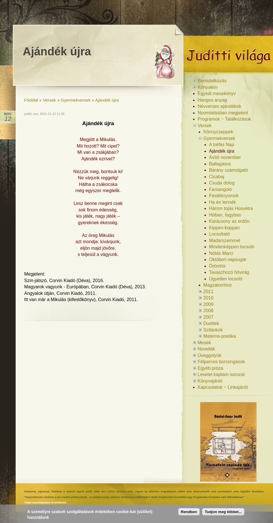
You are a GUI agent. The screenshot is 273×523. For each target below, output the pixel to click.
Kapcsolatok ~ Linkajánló (223, 387)
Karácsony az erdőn (229, 221)
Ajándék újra (107, 100)
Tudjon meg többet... (223, 513)
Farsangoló (220, 189)
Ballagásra (220, 163)
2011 (208, 291)
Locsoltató (219, 234)
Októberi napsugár (228, 259)
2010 (208, 297)
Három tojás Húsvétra (231, 208)
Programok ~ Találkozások (224, 119)
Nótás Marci (221, 253)
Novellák (206, 348)
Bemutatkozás (212, 80)
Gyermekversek (75, 100)
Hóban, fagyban (225, 215)
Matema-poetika (219, 336)
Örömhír (217, 266)
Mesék (204, 342)
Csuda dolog (222, 182)
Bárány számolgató (228, 170)
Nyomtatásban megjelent (223, 112)
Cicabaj (216, 176)
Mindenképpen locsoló (231, 246)
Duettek (211, 323)
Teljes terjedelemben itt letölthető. (45, 502)
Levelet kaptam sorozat (221, 374)
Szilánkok (213, 329)
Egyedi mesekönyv (217, 93)
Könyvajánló (210, 381)
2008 (208, 310)
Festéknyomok (224, 195)
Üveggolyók (210, 355)
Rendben (189, 513)
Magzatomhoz (217, 285)
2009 (208, 304)
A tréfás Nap (221, 144)
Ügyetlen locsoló (225, 278)
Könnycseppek (218, 131)
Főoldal (31, 100)
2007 (208, 317)
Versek (49, 100)
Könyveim (208, 87)
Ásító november (225, 157)
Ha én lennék (222, 202)
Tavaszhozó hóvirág (229, 272)
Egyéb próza (210, 368)
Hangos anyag (212, 100)
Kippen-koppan (224, 227)
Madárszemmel (224, 240)
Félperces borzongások (221, 361)
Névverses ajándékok (219, 106)
